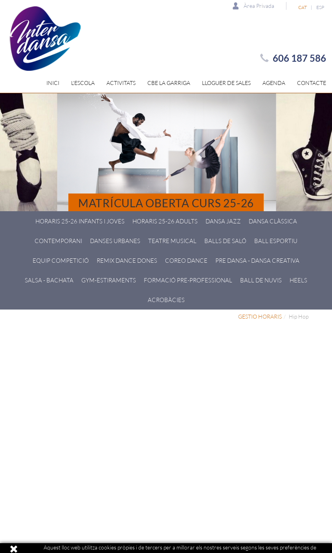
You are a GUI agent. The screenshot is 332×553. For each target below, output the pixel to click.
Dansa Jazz (223, 221)
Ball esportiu (275, 240)
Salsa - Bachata (49, 280)
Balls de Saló (225, 240)
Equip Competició (61, 260)
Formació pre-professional (188, 280)
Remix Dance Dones (127, 260)
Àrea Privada (253, 5)
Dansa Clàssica (273, 221)
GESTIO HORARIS (260, 316)
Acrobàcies (166, 299)
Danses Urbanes (115, 240)
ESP (320, 7)
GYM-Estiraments (108, 280)
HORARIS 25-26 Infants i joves (80, 221)
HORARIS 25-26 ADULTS (165, 221)
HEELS (298, 280)
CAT (302, 7)
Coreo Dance (186, 260)
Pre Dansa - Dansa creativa (257, 260)
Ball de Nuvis (261, 280)
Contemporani (58, 240)
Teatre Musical (172, 240)
